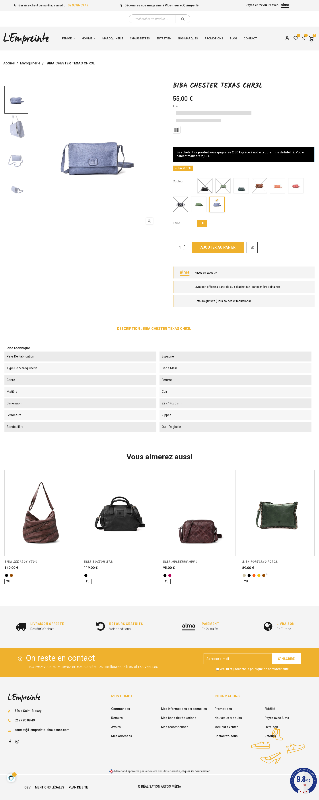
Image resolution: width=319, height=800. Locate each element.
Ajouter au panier (217, 247)
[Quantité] (180, 247)
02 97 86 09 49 (78, 5)
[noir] (205, 186)
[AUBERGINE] (169, 575)
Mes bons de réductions (178, 718)
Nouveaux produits (228, 718)
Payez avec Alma (277, 718)
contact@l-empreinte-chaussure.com (42, 730)
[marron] (11, 575)
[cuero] (260, 186)
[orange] (254, 575)
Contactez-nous (226, 736)
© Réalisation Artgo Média (159, 786)
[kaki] (241, 186)
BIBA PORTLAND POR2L (260, 562)
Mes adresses (121, 736)
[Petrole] (217, 205)
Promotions (223, 709)
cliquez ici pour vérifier (195, 771)
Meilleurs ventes (226, 727)
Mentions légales (49, 787)
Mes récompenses (174, 727)
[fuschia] (296, 186)
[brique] (278, 186)
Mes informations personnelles (184, 709)
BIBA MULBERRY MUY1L (180, 562)
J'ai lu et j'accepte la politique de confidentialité (254, 669)
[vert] (223, 186)
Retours (117, 718)
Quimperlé (190, 5)
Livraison (271, 727)
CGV (27, 787)
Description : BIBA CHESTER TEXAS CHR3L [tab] (154, 329)
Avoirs (116, 727)
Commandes (120, 709)
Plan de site (78, 787)
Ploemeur (172, 5)
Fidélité (270, 709)
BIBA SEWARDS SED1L (20, 562)
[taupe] (244, 575)
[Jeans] (181, 205)
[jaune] (259, 575)
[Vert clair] (199, 205)
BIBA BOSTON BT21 (98, 562)
